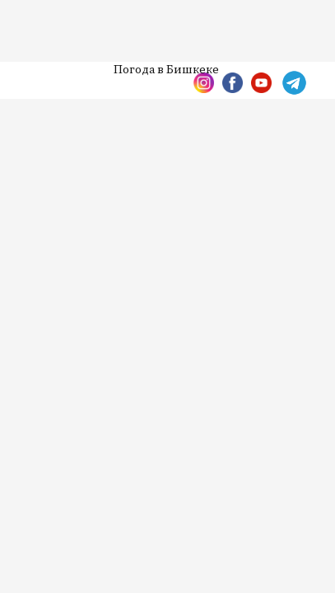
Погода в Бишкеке (166, 70)
